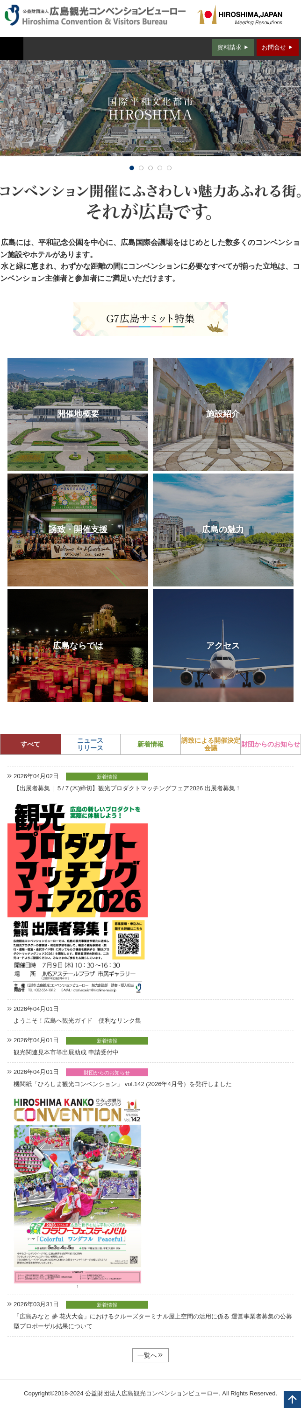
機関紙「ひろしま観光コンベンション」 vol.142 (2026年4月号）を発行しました (123, 1083)
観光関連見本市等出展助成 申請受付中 (66, 1052)
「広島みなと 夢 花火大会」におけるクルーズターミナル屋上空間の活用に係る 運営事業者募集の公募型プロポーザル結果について (153, 1321)
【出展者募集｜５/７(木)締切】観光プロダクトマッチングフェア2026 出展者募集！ (127, 788)
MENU (11, 48)
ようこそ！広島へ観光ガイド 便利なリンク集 (77, 1020)
